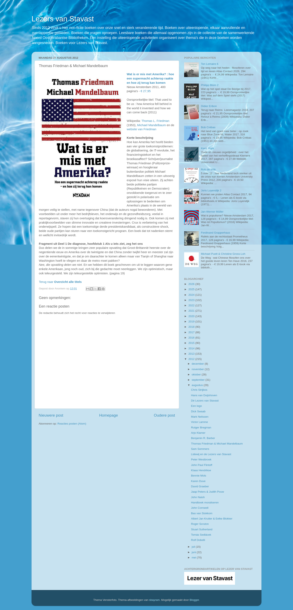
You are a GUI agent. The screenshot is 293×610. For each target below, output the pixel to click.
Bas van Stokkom (201, 513)
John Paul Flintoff (201, 465)
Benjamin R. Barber (203, 438)
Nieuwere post (51, 415)
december (198, 363)
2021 (191, 310)
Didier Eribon (209, 106)
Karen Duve (198, 481)
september (199, 379)
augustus (198, 385)
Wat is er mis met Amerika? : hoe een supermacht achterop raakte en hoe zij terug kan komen (150, 78)
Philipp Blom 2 (209, 85)
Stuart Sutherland (201, 529)
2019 (191, 321)
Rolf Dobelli (198, 540)
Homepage (108, 415)
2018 (191, 326)
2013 (191, 353)
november (198, 369)
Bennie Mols (198, 475)
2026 (191, 284)
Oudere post (164, 415)
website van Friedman (141, 129)
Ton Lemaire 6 (209, 63)
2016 (191, 337)
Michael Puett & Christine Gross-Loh (223, 253)
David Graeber (200, 486)
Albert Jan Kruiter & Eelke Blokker (211, 518)
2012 (191, 359)
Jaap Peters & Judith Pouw (207, 491)
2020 (191, 316)
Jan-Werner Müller (212, 211)
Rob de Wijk (208, 169)
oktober (197, 374)
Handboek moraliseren (205, 502)
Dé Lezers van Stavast (205, 400)
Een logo (196, 405)
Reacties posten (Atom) (71, 423)
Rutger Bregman (201, 427)
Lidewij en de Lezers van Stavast (211, 454)
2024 (191, 294)
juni (194, 552)
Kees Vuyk (207, 148)
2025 (191, 289)
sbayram (154, 599)
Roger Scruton (200, 523)
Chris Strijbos (199, 389)
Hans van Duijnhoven (204, 395)
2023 (191, 300)
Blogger (194, 599)
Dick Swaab (198, 411)
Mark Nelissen (200, 416)
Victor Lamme (199, 422)
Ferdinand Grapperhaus (215, 232)
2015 (191, 342)
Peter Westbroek (201, 459)
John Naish (198, 497)
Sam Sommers (200, 448)
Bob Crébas (208, 127)
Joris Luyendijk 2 (211, 190)
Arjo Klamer (198, 432)
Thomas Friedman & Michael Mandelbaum (217, 443)
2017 (191, 332)
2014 (191, 348)
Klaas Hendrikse (201, 470)
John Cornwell (200, 507)
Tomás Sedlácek (201, 534)
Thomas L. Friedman (155, 120)
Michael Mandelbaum (151, 125)
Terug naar (60, 281)
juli (194, 546)
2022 (191, 305)
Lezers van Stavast (63, 19)
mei (194, 557)
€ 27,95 (146, 91)
